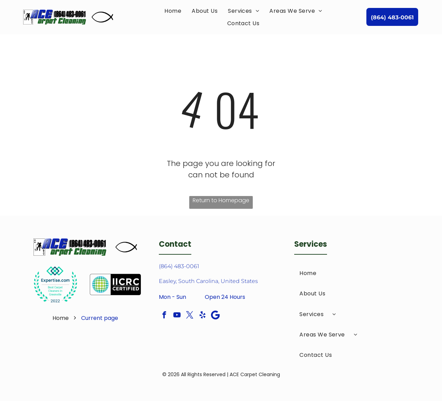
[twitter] (189, 316)
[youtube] (177, 316)
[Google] (215, 316)
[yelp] (202, 316)
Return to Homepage (221, 200)
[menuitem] (172, 11)
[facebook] (164, 316)
